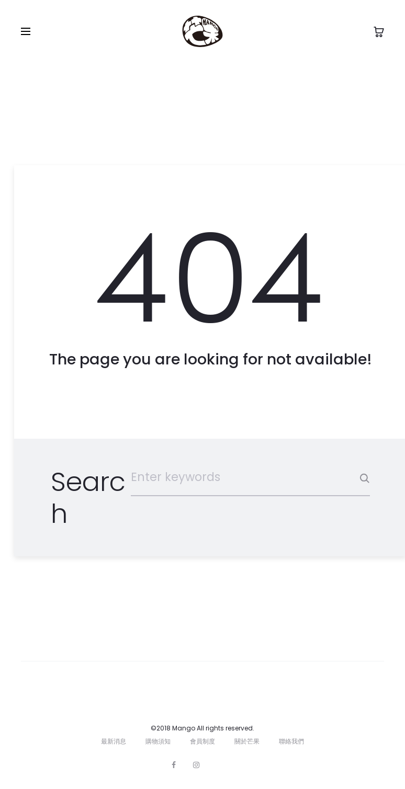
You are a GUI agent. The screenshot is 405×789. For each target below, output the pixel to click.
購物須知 (158, 741)
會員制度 (202, 741)
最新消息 (113, 741)
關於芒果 (247, 741)
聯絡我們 (291, 741)
